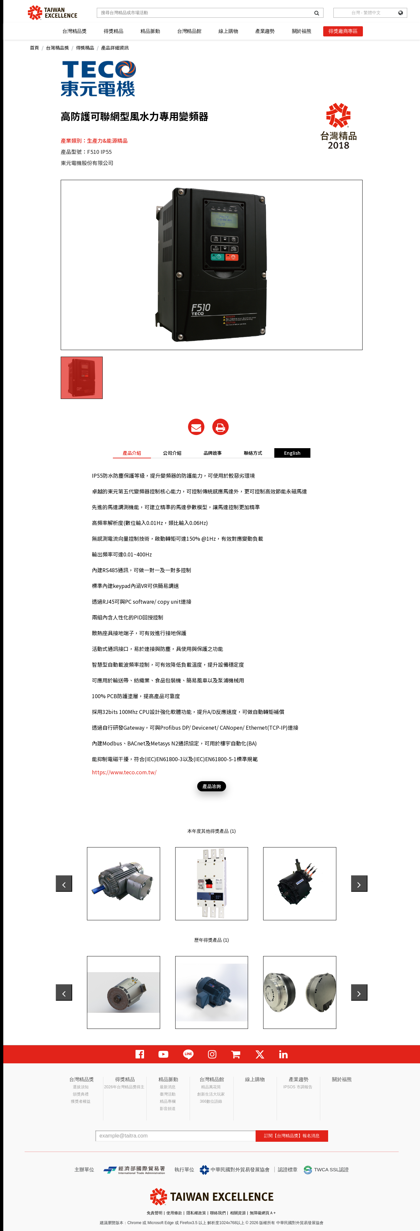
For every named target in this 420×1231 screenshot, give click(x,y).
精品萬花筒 (211, 1087)
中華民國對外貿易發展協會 (235, 1170)
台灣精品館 (189, 31)
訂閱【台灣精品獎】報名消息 (292, 1135)
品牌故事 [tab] (212, 452)
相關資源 (238, 1213)
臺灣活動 (168, 1094)
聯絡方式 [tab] (253, 452)
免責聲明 (154, 1213)
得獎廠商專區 (343, 31)
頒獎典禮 (81, 1094)
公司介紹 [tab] (172, 452)
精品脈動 (150, 31)
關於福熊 (301, 31)
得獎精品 (113, 31)
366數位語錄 (211, 1101)
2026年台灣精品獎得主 (124, 1087)
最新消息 (168, 1087)
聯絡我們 (218, 1213)
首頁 (34, 47)
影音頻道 (168, 1109)
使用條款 (174, 1213)
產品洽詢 (211, 786)
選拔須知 (81, 1087)
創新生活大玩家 (211, 1094)
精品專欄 (168, 1101)
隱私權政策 (196, 1213)
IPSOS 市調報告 (298, 1087)
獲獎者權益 (81, 1101)
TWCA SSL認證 (326, 1170)
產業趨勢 (265, 31)
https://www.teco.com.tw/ (124, 772)
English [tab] (292, 452)
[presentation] (64, 883)
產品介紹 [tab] (132, 452)
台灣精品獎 (74, 31)
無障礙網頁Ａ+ (263, 1213)
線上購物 (228, 31)
